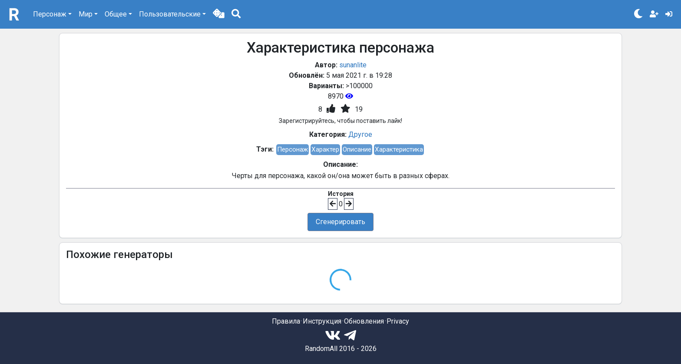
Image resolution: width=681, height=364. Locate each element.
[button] (218, 14)
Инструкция (322, 321)
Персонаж (292, 149)
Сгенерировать (340, 222)
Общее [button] (116, 14)
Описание (357, 149)
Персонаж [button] (49, 14)
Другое (360, 134)
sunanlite (353, 65)
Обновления (364, 321)
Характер (325, 149)
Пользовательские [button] (170, 14)
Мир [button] (86, 14)
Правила (286, 321)
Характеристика (399, 149)
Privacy (398, 321)
